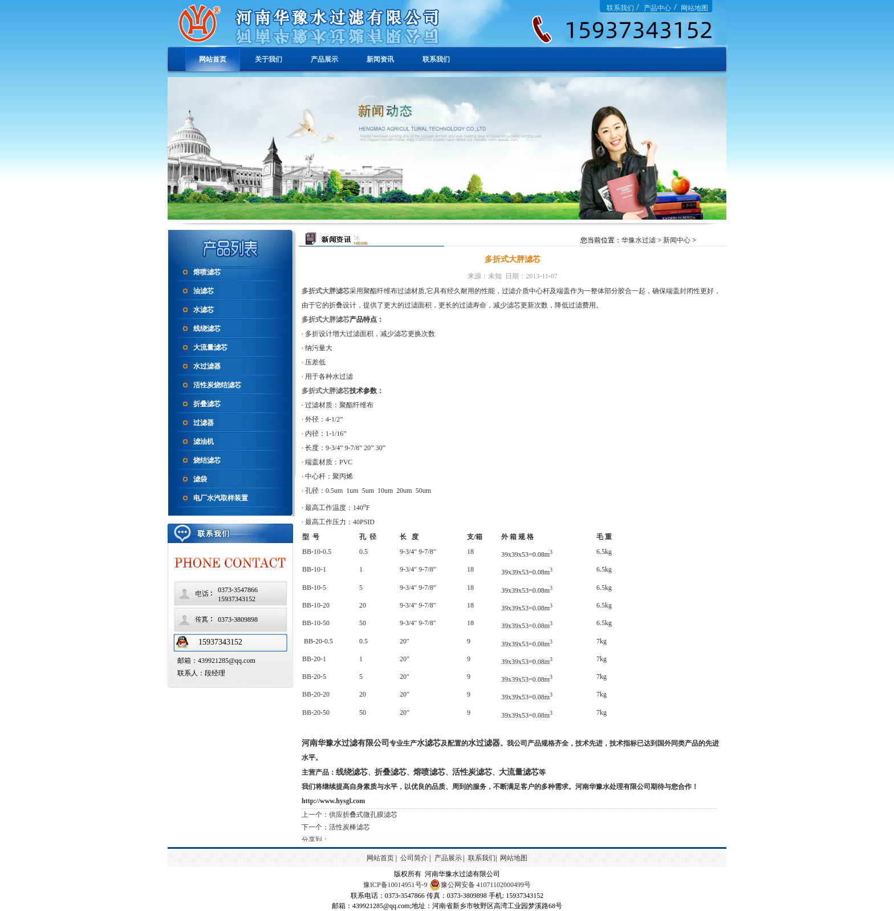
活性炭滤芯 (472, 772)
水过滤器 (207, 366)
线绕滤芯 (207, 329)
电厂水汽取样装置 (220, 498)
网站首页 (212, 59)
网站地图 (694, 8)
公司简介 (414, 858)
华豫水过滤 (639, 240)
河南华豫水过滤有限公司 (345, 743)
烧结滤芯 (207, 460)
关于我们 (268, 59)
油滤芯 (203, 291)
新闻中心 (676, 240)
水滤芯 (203, 310)
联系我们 (620, 8)
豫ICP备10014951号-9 (395, 885)
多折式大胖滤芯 (326, 291)
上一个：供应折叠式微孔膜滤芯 (349, 815)
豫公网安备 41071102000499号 (480, 884)
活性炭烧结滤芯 (217, 385)
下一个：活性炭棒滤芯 (336, 827)
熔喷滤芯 (207, 272)
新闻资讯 (380, 59)
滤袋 (200, 479)
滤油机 (203, 442)
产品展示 (324, 59)
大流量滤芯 (210, 347)
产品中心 (657, 8)
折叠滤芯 (207, 404)
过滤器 (203, 423)
